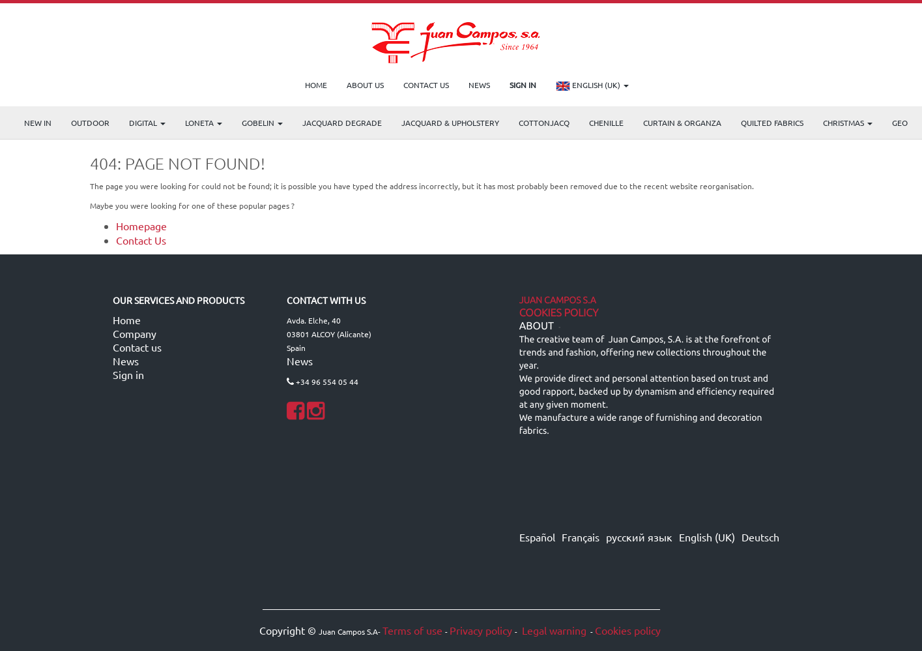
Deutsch (760, 536)
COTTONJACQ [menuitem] (544, 122)
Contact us (137, 347)
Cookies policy (628, 630)
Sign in (128, 374)
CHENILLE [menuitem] (606, 122)
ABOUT (536, 326)
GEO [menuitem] (900, 122)
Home (127, 319)
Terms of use (412, 630)
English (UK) (592, 86)
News (126, 360)
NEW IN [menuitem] (37, 122)
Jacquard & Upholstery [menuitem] (450, 122)
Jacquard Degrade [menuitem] (342, 122)
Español (537, 536)
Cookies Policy (559, 313)
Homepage (141, 225)
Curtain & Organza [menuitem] (682, 122)
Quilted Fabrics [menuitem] (772, 122)
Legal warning (552, 630)
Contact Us (141, 240)
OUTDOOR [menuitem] (90, 122)
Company (134, 333)
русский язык (639, 536)
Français (580, 536)
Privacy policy (481, 630)
